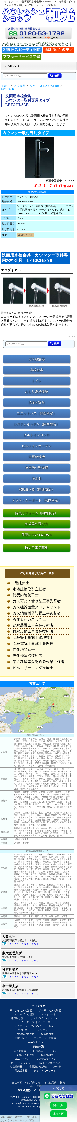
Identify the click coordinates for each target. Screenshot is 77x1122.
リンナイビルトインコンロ (45, 1018)
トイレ (52, 1026)
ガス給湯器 (20, 1051)
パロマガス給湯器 (24, 1014)
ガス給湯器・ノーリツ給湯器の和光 (38, 1090)
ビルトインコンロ (21, 1062)
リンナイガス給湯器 (21, 1010)
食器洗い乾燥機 (25, 1033)
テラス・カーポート (45, 1070)
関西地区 (58, 1105)
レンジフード (45, 1030)
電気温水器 (17, 1018)
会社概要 (17, 1082)
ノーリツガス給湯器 (50, 1010)
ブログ (40, 1086)
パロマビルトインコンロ (28, 1026)
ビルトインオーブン (49, 1062)
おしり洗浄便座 (25, 1054)
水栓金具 (38, 1051)
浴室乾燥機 (47, 1033)
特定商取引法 (32, 1082)
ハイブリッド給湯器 (45, 1038)
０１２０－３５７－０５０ (24, 960)
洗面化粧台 (24, 1030)
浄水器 (57, 1066)
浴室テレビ (21, 1038)
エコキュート (48, 1014)
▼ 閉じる (58, 1088)
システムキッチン (46, 1058)
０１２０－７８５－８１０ (24, 993)
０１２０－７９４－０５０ (24, 977)
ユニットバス (35, 1041)
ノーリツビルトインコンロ (35, 1022)
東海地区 (58, 1113)
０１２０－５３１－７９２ (24, 944)
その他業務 (50, 1082)
